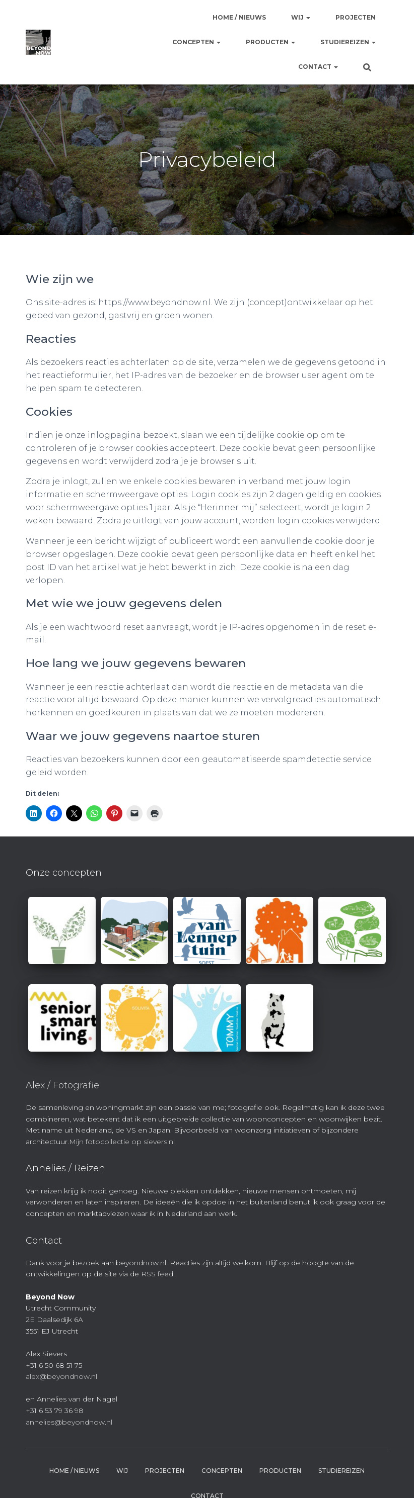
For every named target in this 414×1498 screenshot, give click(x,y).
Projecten (355, 17)
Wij (300, 17)
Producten (270, 42)
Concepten (196, 42)
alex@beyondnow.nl (61, 1376)
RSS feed (157, 1273)
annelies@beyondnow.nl (69, 1422)
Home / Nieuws (239, 17)
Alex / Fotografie (62, 1085)
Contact (318, 66)
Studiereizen (348, 42)
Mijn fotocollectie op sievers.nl (122, 1141)
